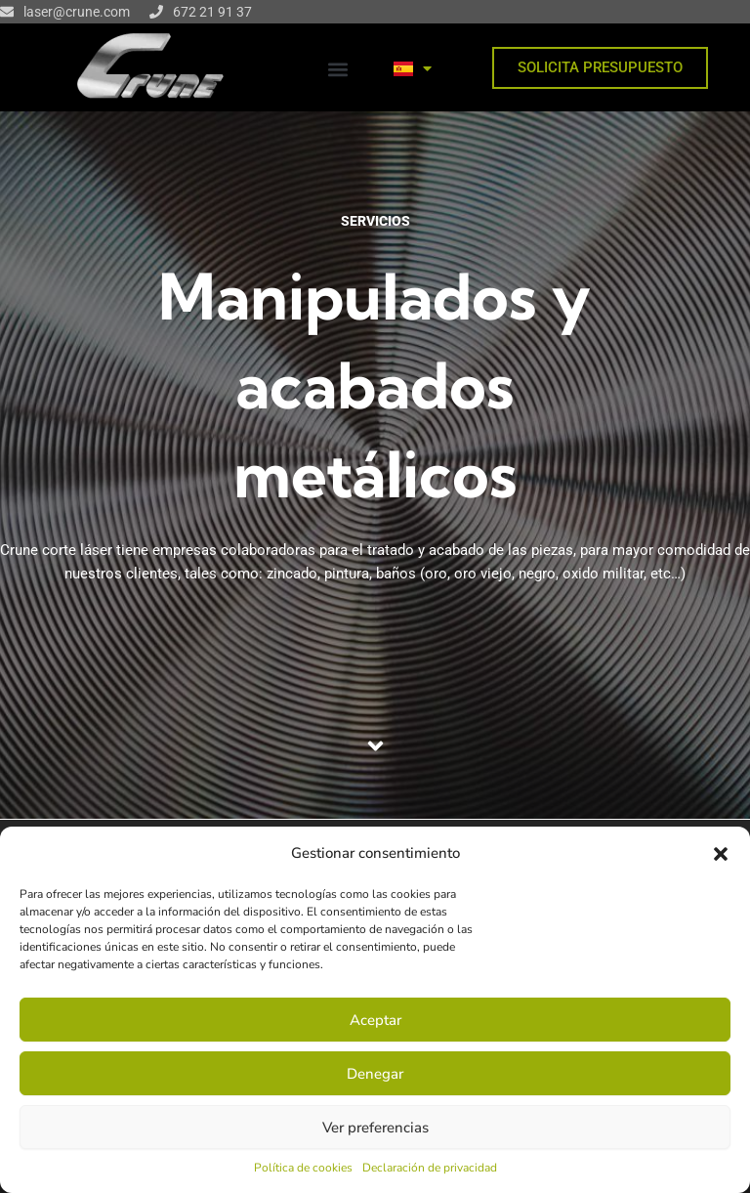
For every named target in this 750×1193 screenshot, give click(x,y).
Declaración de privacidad (429, 1167)
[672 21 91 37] (156, 12)
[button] (720, 854)
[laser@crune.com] (7, 12)
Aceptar (375, 1020)
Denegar (375, 1074)
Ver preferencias (375, 1127)
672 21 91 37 (212, 12)
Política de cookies (303, 1167)
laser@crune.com (76, 12)
